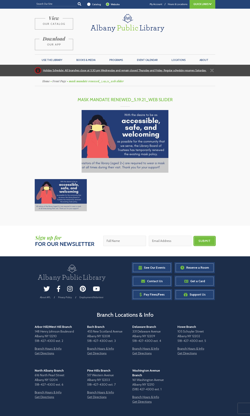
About (204, 43)
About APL (45, 280)
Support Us (195, 278)
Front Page (59, 64)
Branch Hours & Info (48, 332)
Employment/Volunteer (91, 280)
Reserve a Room (194, 251)
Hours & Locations (178, 4)
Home (46, 64)
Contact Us (152, 265)
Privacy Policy (65, 280)
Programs (116, 43)
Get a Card (194, 265)
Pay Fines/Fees (152, 278)
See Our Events (152, 251)
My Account (156, 4)
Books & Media (85, 43)
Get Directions (44, 337)
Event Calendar (147, 43)
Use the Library (52, 43)
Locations (179, 43)
